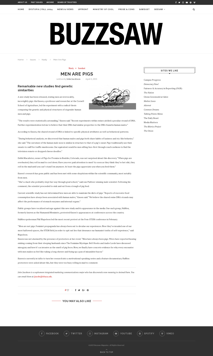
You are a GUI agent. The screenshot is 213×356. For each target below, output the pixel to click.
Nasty (44, 60)
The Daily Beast (151, 118)
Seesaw (158, 9)
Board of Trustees (67, 2)
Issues (33, 60)
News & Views (65, 9)
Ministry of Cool (103, 9)
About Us (22, 2)
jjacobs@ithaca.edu (43, 276)
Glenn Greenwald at (156, 96)
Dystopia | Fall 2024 (41, 9)
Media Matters (151, 122)
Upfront (83, 9)
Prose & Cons (126, 9)
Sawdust (144, 9)
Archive (50, 2)
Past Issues (37, 2)
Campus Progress (152, 79)
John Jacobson (73, 78)
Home (21, 9)
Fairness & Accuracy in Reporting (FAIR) (163, 88)
